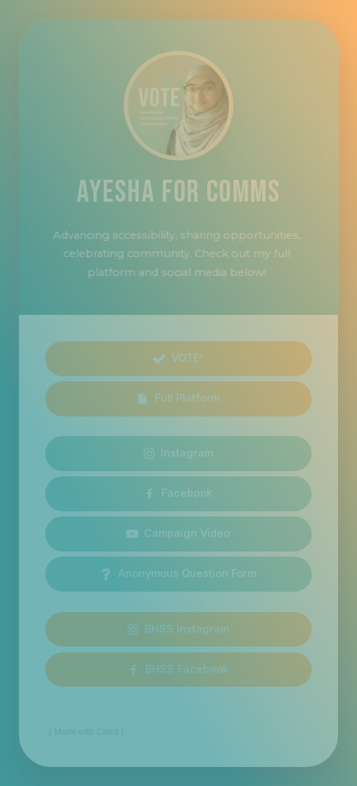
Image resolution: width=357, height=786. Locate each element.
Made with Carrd (86, 732)
